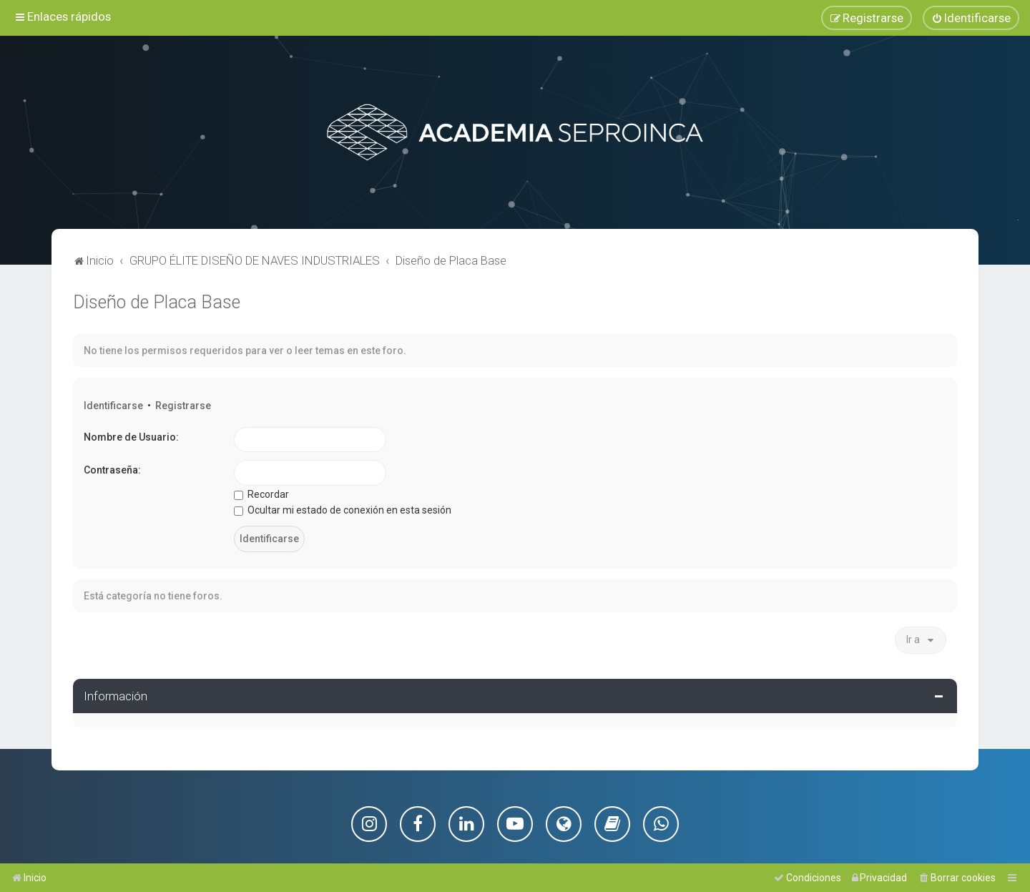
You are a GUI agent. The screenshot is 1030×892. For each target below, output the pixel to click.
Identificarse (113, 405)
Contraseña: (112, 470)
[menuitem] (971, 18)
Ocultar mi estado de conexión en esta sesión (342, 510)
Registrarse (183, 405)
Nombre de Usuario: (131, 436)
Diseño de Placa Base (156, 301)
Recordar (261, 493)
